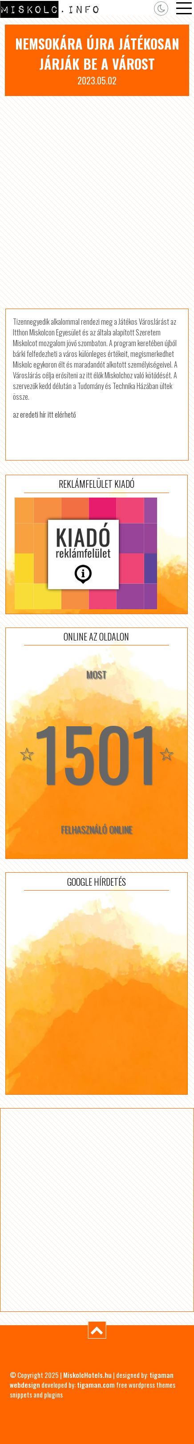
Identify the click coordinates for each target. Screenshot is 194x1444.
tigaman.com (96, 1385)
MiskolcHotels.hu (87, 1375)
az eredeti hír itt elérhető (44, 414)
